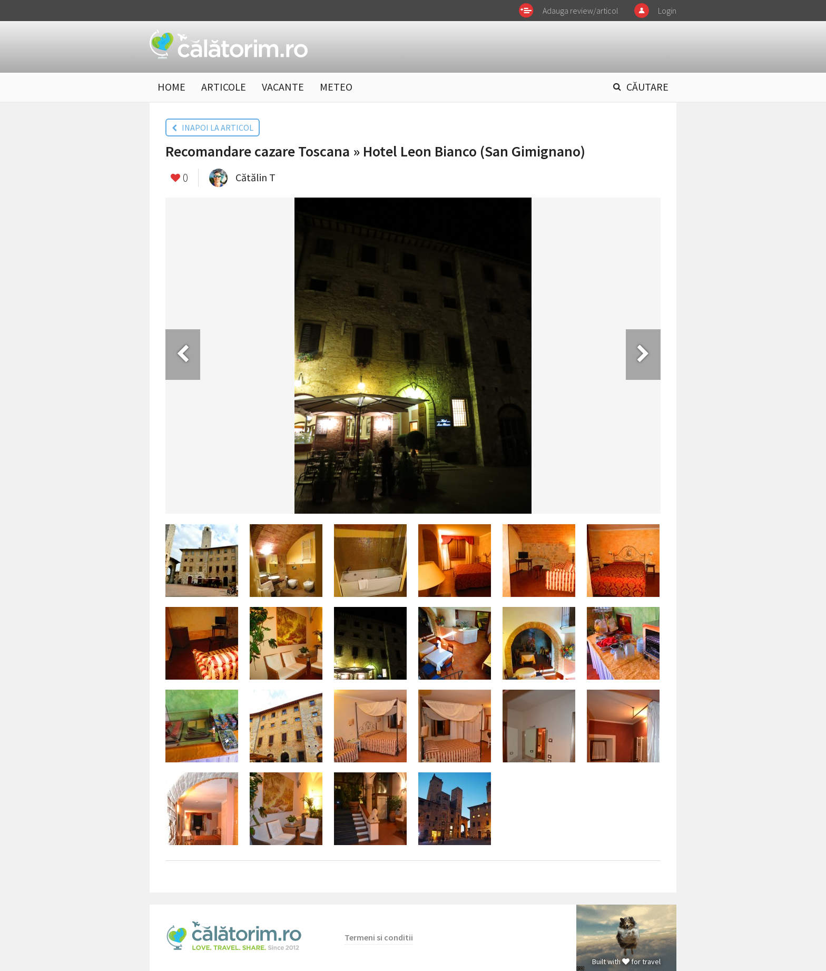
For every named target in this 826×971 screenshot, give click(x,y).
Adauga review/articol (580, 10)
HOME (171, 86)
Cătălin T (255, 177)
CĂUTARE (647, 86)
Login (667, 10)
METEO (336, 86)
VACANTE (283, 86)
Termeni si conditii (379, 937)
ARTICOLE (223, 86)
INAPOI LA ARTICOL (212, 127)
